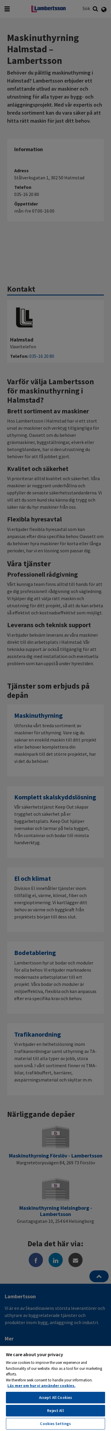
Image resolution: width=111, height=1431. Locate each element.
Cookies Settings (55, 1423)
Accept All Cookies (55, 1397)
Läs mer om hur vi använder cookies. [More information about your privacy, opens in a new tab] (41, 1385)
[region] (55, 1388)
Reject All (55, 1410)
